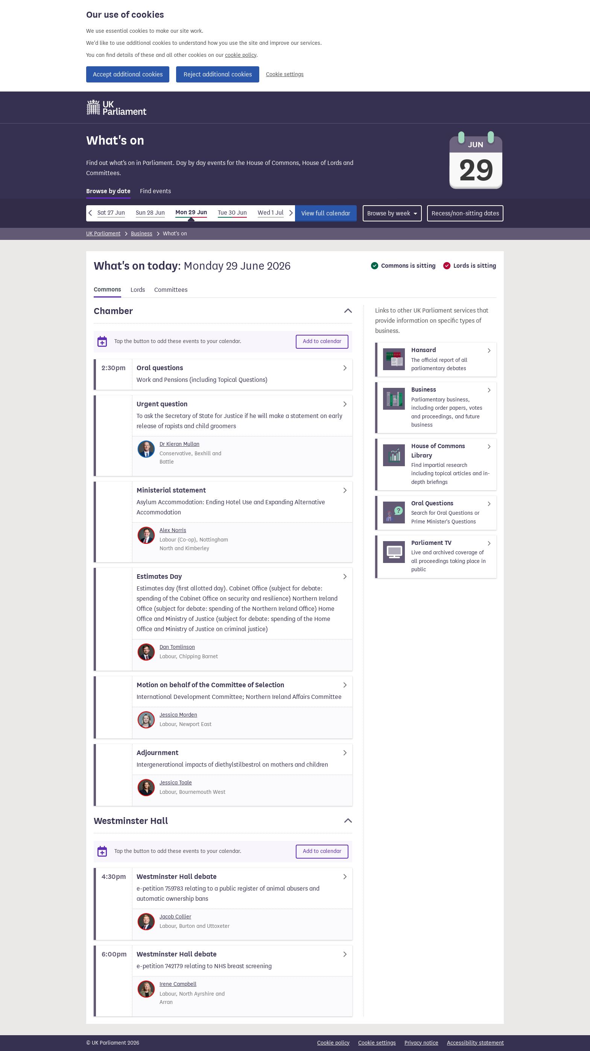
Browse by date (108, 191)
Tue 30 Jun (232, 212)
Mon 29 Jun (191, 212)
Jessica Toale (176, 782)
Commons (107, 289)
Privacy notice (421, 1043)
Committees (170, 289)
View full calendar (325, 213)
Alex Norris (173, 530)
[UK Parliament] (117, 107)
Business (141, 233)
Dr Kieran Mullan (179, 444)
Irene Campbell (178, 984)
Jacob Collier (175, 917)
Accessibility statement (475, 1043)
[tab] (108, 192)
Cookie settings (285, 74)
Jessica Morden (178, 715)
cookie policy (240, 55)
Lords (138, 289)
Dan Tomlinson (177, 647)
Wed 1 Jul (271, 212)
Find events (155, 191)
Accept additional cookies (128, 74)
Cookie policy (333, 1043)
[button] (223, 314)
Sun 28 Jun (150, 212)
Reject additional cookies (218, 74)
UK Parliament (103, 233)
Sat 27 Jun (111, 212)
